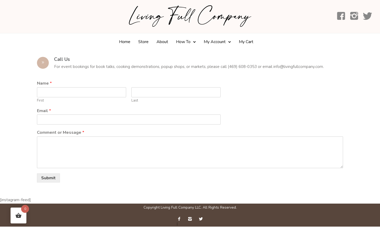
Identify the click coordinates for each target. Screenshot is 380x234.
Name (44, 83)
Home (124, 42)
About (162, 42)
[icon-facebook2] (180, 219)
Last (134, 100)
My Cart (246, 42)
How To (183, 42)
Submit (48, 178)
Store (143, 42)
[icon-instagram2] (354, 16)
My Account (215, 42)
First (40, 100)
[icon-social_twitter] (367, 16)
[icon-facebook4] (341, 16)
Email (44, 111)
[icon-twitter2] (201, 219)
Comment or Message (60, 132)
